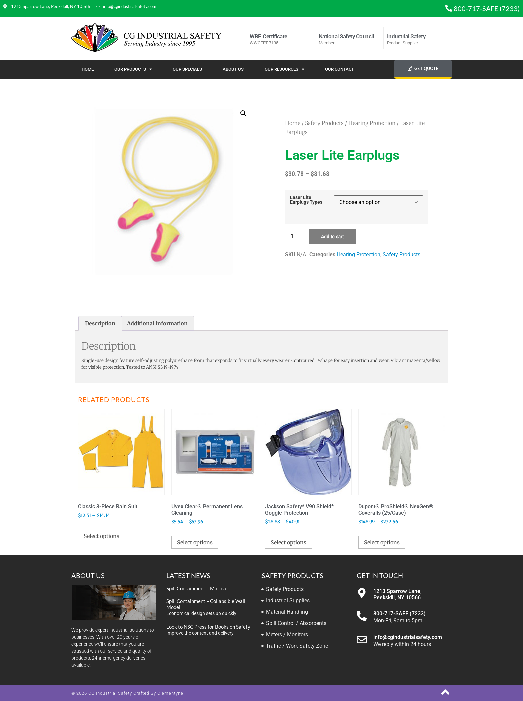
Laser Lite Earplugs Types (306, 200)
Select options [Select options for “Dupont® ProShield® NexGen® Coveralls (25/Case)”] (382, 542)
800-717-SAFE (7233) (399, 613)
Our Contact (339, 69)
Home (88, 69)
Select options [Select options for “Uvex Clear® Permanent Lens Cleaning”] (195, 542)
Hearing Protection (371, 123)
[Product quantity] (294, 236)
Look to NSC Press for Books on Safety (208, 627)
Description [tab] (100, 323)
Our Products (133, 69)
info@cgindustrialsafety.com (407, 637)
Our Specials (187, 69)
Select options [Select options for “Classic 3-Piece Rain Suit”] (101, 536)
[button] (243, 113)
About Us (233, 69)
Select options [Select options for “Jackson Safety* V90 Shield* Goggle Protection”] (288, 542)
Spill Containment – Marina (196, 588)
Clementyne (170, 693)
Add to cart (332, 236)
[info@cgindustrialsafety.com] (362, 640)
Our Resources (284, 69)
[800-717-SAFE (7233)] (362, 616)
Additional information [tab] (157, 323)
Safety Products (324, 123)
